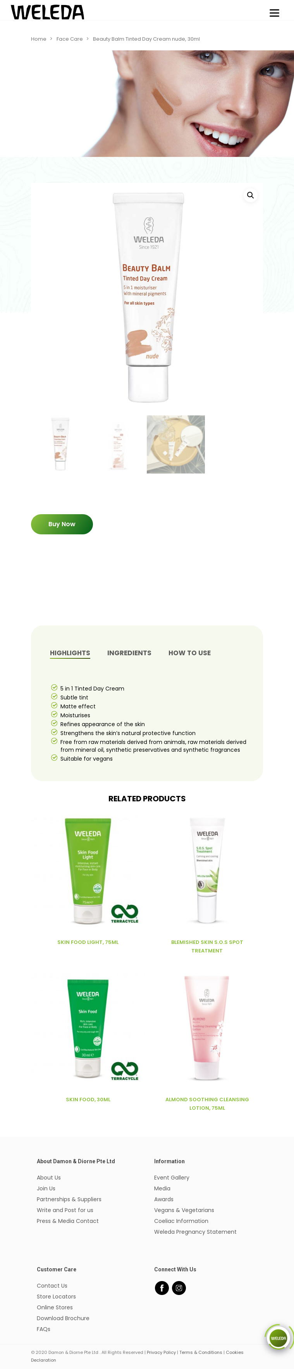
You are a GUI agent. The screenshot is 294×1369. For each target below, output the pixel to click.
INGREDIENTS (129, 653)
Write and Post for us (65, 1210)
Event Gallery (171, 1177)
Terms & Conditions (200, 1352)
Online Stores (55, 1307)
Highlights (70, 653)
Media (162, 1188)
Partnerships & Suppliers (69, 1199)
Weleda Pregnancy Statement (195, 1232)
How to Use (189, 653)
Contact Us (52, 1286)
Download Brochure (63, 1318)
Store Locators (56, 1296)
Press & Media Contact (68, 1221)
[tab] (70, 653)
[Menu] (274, 12)
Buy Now (62, 524)
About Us (49, 1177)
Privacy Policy (161, 1352)
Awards (164, 1199)
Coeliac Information (181, 1221)
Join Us (46, 1188)
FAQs (43, 1329)
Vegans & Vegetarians (184, 1210)
